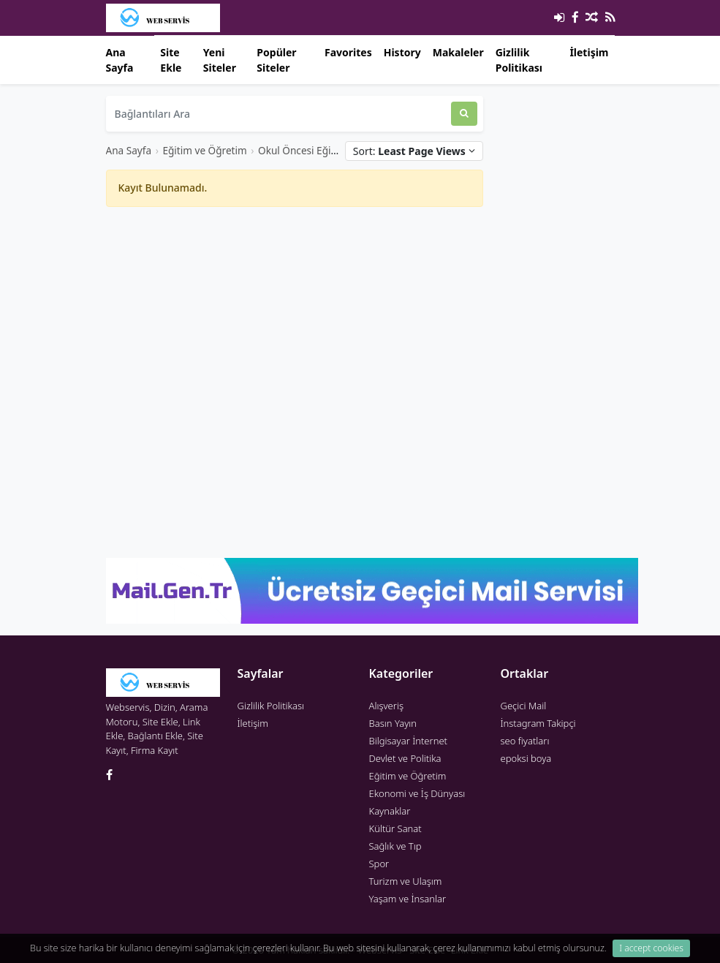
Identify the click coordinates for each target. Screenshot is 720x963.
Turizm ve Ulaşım (405, 881)
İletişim (588, 52)
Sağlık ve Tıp (395, 846)
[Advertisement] (294, 321)
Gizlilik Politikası (519, 60)
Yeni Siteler (219, 60)
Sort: (414, 151)
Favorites (348, 52)
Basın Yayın (393, 723)
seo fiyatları (525, 740)
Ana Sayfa (120, 60)
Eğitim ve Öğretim (204, 150)
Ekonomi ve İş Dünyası (417, 793)
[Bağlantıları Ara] (278, 114)
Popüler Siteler (276, 60)
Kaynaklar (390, 810)
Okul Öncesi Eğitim (302, 150)
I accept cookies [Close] (651, 948)
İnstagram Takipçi (538, 723)
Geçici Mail (524, 705)
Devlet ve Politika (405, 758)
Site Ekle (170, 60)
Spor (379, 863)
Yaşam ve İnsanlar (408, 898)
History (402, 52)
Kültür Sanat (395, 828)
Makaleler (458, 52)
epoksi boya (526, 758)
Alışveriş (386, 705)
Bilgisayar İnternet (408, 740)
